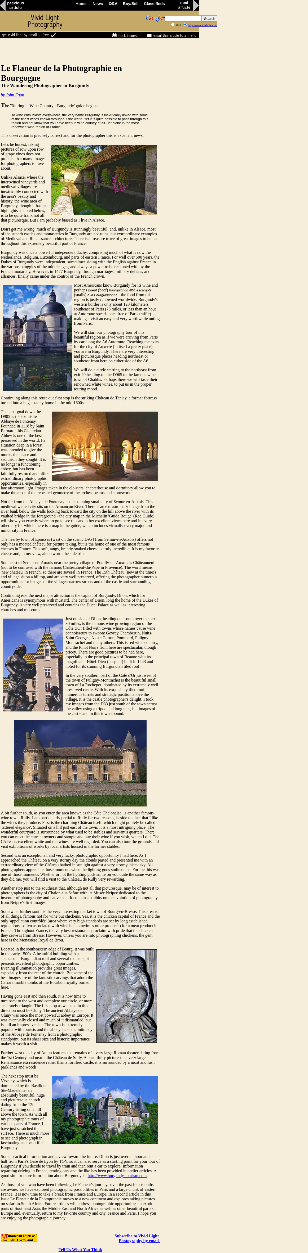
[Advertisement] (96, 50)
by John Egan (12, 95)
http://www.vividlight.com (202, 25)
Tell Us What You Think (80, 1249)
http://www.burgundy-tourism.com (117, 1175)
